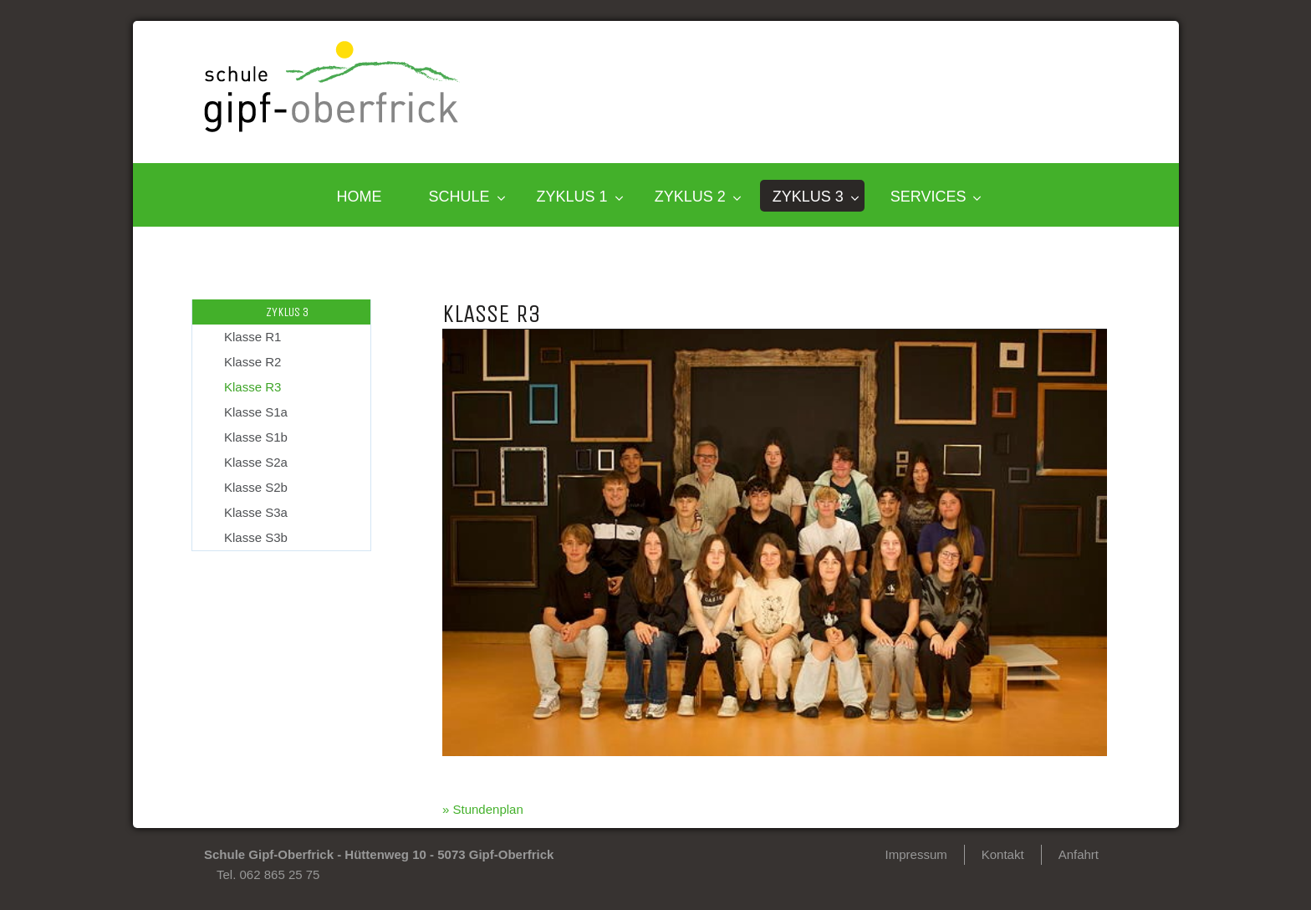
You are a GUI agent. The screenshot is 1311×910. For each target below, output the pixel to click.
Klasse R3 (252, 387)
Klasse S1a (256, 412)
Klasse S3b (256, 537)
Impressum (916, 854)
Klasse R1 (252, 337)
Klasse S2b (256, 487)
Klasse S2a (256, 462)
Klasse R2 (252, 362)
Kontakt (1003, 854)
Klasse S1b (256, 437)
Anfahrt (1078, 854)
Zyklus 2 (690, 196)
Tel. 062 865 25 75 (268, 874)
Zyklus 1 (572, 196)
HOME (359, 196)
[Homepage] (332, 127)
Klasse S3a (256, 512)
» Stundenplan (482, 809)
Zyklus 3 (808, 196)
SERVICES (928, 196)
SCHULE (459, 196)
